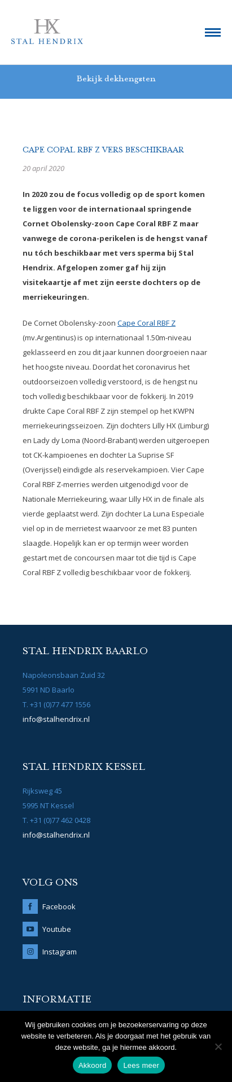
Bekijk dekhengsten (116, 79)
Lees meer (141, 1065)
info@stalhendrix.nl (56, 719)
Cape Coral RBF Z (146, 323)
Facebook (59, 906)
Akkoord (92, 1065)
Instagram (59, 952)
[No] (218, 1046)
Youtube (56, 929)
